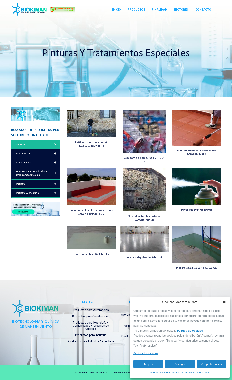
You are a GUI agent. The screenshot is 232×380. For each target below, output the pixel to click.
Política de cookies (160, 372)
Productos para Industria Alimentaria (91, 341)
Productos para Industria (90, 335)
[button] (224, 302)
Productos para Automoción (91, 310)
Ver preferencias (211, 364)
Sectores (37, 144)
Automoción (38, 153)
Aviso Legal (203, 372)
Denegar (179, 364)
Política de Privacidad (183, 372)
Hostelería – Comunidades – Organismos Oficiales (38, 173)
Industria (38, 184)
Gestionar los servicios (145, 353)
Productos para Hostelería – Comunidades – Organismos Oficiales (91, 325)
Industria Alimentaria (38, 193)
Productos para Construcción (90, 316)
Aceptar (148, 364)
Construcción (38, 162)
